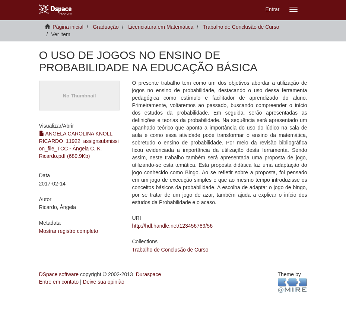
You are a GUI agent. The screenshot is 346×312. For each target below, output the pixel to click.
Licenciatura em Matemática (160, 27)
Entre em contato (59, 282)
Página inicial (68, 27)
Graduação (105, 27)
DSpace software (59, 274)
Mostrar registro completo (68, 231)
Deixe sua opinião (103, 282)
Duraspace (148, 274)
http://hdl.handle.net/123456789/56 (172, 226)
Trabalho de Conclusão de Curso (241, 27)
